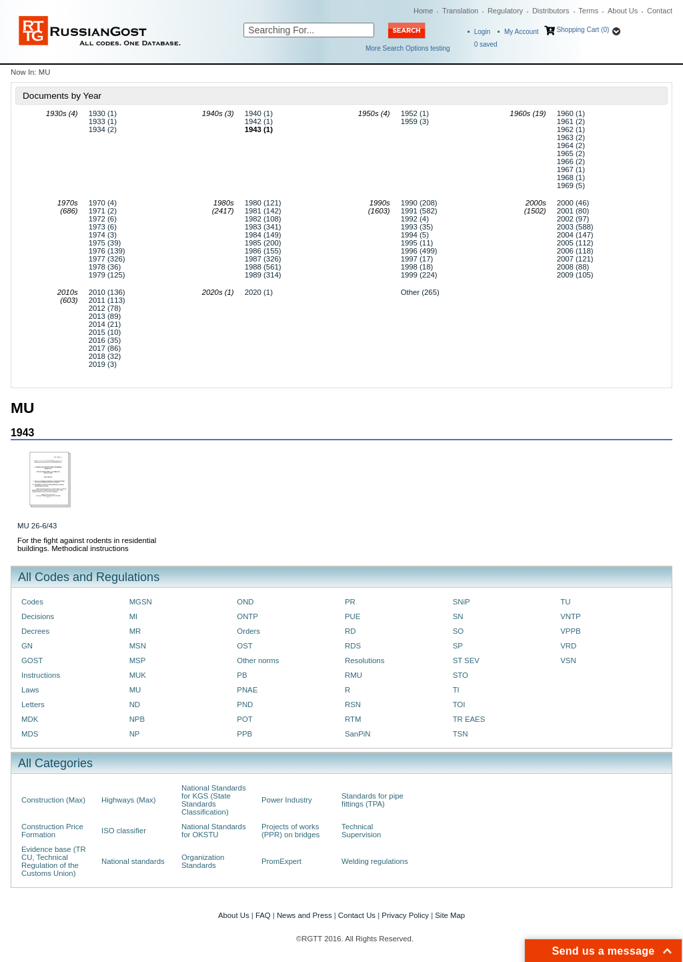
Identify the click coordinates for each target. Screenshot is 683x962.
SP (458, 646)
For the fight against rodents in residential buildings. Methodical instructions (86, 544)
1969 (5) (571, 185)
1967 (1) (571, 169)
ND (134, 704)
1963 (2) (571, 137)
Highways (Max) (128, 800)
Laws (30, 690)
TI (456, 690)
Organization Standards (202, 861)
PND (245, 704)
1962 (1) (571, 129)
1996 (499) (419, 251)
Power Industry (286, 800)
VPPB (570, 631)
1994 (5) (415, 235)
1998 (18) (417, 267)
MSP (137, 660)
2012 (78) (105, 308)
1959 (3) (415, 121)
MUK (137, 675)
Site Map (450, 915)
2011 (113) (107, 300)
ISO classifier (123, 831)
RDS (353, 646)
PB (242, 675)
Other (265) (420, 292)
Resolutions (364, 660)
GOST (32, 660)
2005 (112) (575, 243)
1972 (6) (103, 219)
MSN (137, 646)
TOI (459, 704)
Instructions (40, 675)
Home (423, 11)
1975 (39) (105, 243)
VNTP (570, 616)
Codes (32, 602)
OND (245, 602)
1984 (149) (263, 235)
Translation (460, 11)
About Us (623, 11)
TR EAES (469, 719)
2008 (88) (573, 267)
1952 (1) (415, 113)
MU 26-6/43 (37, 526)
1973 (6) (103, 227)
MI (133, 616)
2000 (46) (573, 203)
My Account (521, 31)
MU (135, 690)
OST (244, 646)
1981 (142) (263, 211)
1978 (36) (105, 267)
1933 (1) (103, 121)
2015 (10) (105, 332)
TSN (460, 734)
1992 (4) (415, 219)
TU (565, 602)
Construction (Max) (53, 800)
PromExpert (281, 861)
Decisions (37, 616)
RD (350, 631)
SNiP (461, 602)
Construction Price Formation (52, 831)
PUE (352, 616)
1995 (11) (417, 243)
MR (135, 631)
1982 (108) (263, 219)
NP (134, 734)
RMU (353, 675)
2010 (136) (107, 292)
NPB (137, 719)
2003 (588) (575, 227)
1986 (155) (263, 251)
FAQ (263, 915)
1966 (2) (571, 161)
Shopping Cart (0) (582, 29)
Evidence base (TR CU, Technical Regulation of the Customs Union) (53, 861)
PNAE (247, 690)
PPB (244, 734)
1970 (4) (103, 203)
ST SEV (466, 660)
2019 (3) (103, 364)
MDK (29, 719)
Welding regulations (375, 861)
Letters (33, 704)
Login (482, 31)
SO (458, 631)
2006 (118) (575, 251)
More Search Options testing (408, 48)
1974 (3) (103, 235)
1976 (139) (107, 251)
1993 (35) (417, 227)
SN (458, 616)
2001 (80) (573, 211)
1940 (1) (259, 113)
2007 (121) (575, 259)
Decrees (35, 631)
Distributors (551, 11)
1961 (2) (571, 121)
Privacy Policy (405, 915)
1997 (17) (417, 259)
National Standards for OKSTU (213, 831)
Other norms (258, 660)
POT (244, 719)
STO (460, 675)
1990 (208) (419, 203)
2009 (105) (575, 275)
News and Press (304, 915)
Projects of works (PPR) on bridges (290, 831)
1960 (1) (571, 113)
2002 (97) (573, 219)
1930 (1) (103, 113)
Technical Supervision (361, 831)
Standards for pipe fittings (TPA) (373, 800)
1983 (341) (263, 227)
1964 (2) (571, 145)
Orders (248, 631)
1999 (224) (419, 275)
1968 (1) (571, 177)
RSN (353, 704)
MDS (29, 734)
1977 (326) (107, 259)
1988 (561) (263, 267)
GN (27, 646)
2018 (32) (105, 356)
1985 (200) (263, 243)
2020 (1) (259, 292)
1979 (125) (107, 275)
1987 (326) (263, 259)
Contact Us (357, 915)
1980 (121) (263, 203)
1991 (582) (419, 211)
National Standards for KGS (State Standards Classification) (213, 800)
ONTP (247, 616)
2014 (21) (105, 324)
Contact (659, 11)
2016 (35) (105, 340)
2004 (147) (575, 235)
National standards (133, 861)
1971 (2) (103, 211)
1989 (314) (263, 275)
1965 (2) (571, 153)
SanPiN (358, 734)
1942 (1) (259, 121)
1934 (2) (103, 129)
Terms (588, 11)
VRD (568, 646)
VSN (568, 660)
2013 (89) (105, 316)
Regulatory (505, 11)
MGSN (140, 602)
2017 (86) (105, 348)
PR (350, 602)
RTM (353, 719)
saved (486, 44)
